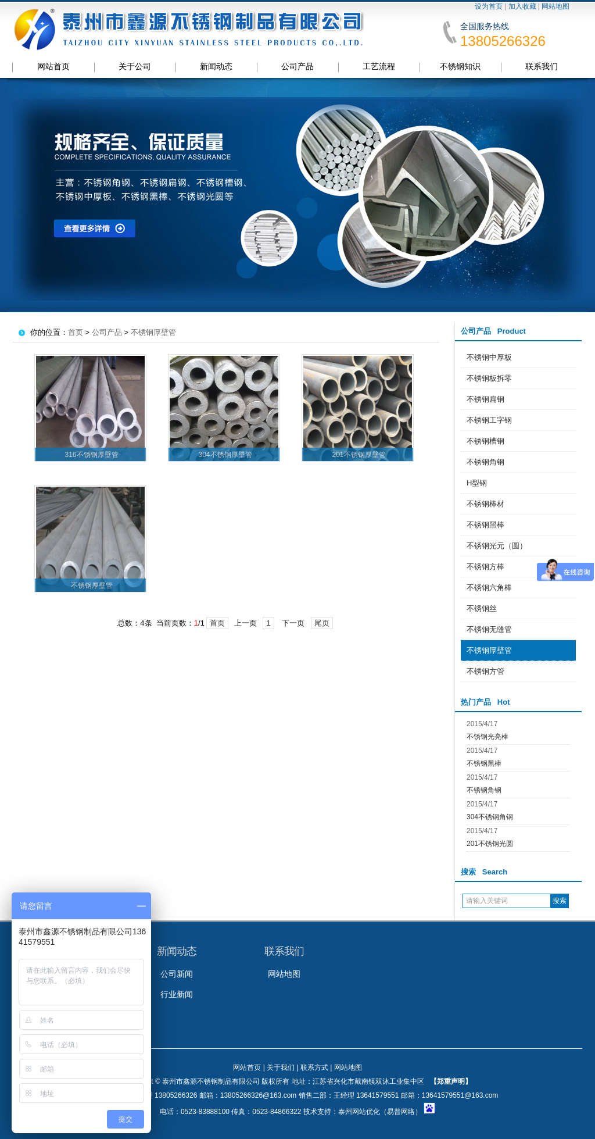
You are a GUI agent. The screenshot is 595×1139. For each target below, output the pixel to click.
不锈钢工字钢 (489, 420)
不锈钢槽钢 (485, 441)
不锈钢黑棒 (485, 524)
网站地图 (555, 6)
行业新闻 (176, 994)
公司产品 (297, 66)
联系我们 (541, 66)
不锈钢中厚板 (489, 357)
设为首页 (489, 6)
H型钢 (477, 483)
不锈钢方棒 (485, 566)
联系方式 (314, 1067)
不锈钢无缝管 (489, 629)
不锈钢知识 (460, 66)
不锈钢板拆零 (489, 378)
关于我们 (281, 1067)
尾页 (321, 623)
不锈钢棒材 (485, 503)
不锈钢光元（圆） (497, 545)
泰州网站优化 (359, 1112)
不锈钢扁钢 (485, 399)
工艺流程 (379, 66)
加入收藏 (522, 6)
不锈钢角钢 (485, 462)
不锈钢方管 (485, 671)
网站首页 (53, 66)
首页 (75, 332)
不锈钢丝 (482, 608)
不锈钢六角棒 (489, 587)
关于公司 (135, 66)
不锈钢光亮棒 (487, 737)
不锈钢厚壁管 (489, 650)
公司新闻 (176, 974)
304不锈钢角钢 (490, 817)
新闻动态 (216, 66)
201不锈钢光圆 (490, 844)
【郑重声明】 (451, 1081)
